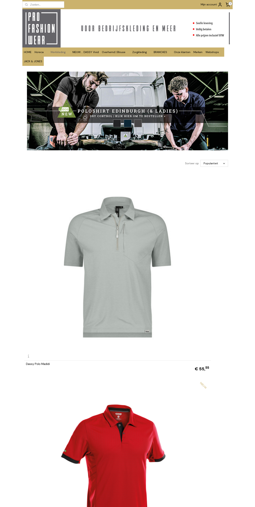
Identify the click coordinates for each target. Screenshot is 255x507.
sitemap (121, 500)
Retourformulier (75, 476)
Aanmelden (202, 469)
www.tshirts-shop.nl (162, 475)
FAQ (68, 464)
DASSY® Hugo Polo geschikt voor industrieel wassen (153, 423)
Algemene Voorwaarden (80, 472)
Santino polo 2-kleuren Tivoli (97, 292)
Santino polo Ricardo (144, 358)
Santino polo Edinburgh (41, 358)
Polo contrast (35, 424)
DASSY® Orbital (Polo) (145, 226)
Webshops (214, 52)
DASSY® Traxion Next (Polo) (97, 226)
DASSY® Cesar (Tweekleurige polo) (203, 225)
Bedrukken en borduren (80, 460)
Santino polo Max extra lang (202, 292)
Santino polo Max (142, 292)
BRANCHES (162, 52)
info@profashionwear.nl (122, 472)
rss (128, 500)
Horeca (41, 52)
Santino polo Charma (197, 358)
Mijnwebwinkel (173, 500)
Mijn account (211, 4)
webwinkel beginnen (142, 500)
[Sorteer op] (214, 163)
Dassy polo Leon (37, 292)
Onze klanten (182, 52)
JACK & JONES (33, 61)
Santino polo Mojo (90, 358)
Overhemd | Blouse (115, 52)
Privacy (70, 480)
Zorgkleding (141, 52)
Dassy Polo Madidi (38, 226)
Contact (71, 456)
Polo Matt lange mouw (93, 424)
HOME (28, 52)
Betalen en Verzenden (79, 468)
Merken (197, 52)
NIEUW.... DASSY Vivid (85, 52)
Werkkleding (59, 52)
